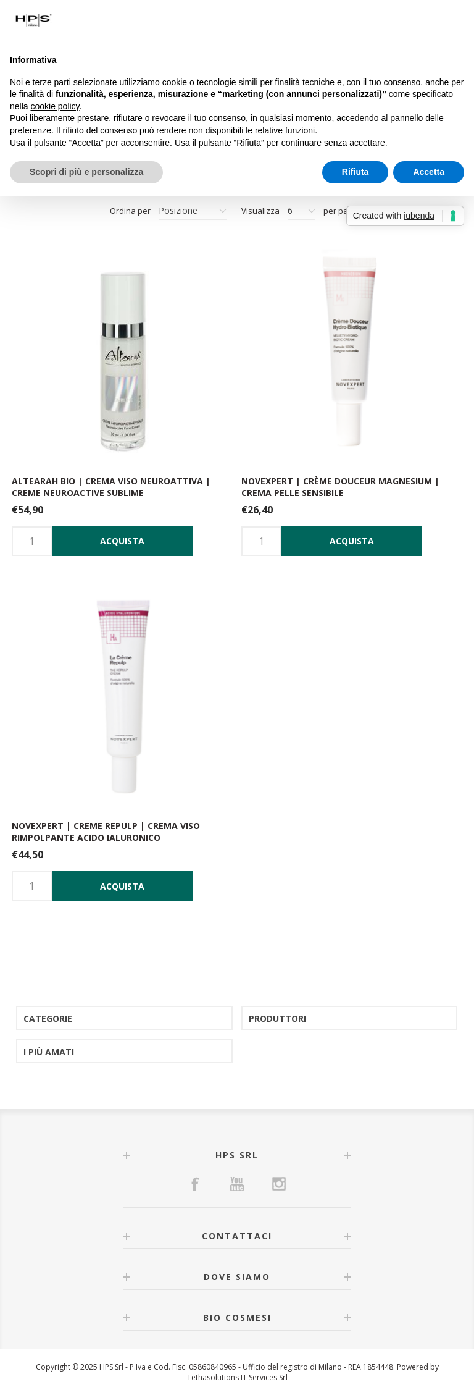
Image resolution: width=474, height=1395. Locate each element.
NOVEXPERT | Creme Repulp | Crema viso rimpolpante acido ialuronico (106, 831)
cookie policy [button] (54, 106)
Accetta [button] (428, 172)
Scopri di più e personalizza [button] (86, 172)
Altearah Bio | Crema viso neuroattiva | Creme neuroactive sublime (111, 487)
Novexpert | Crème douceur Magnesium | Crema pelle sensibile (340, 487)
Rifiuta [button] (355, 172)
